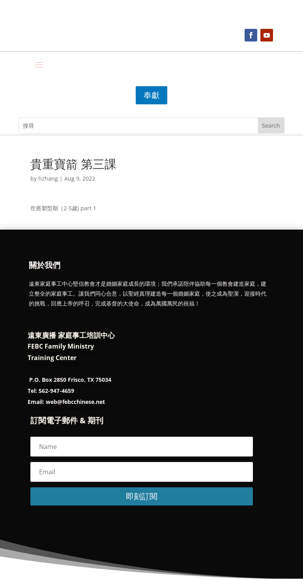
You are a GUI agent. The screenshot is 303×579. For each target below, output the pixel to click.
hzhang (48, 178)
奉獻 (151, 95)
